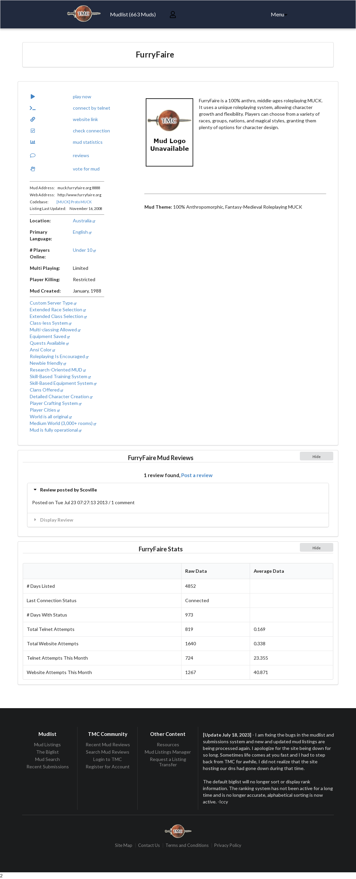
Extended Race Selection (58, 309)
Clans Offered (46, 390)
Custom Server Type (53, 303)
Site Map (123, 845)
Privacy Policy (227, 845)
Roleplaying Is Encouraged (59, 356)
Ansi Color (42, 349)
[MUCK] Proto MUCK (74, 202)
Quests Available (49, 343)
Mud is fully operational (56, 430)
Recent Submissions (47, 766)
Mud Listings (47, 744)
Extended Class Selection (58, 316)
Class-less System (51, 323)
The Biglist (47, 752)
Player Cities (45, 410)
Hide (317, 456)
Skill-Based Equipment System (63, 383)
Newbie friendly (48, 363)
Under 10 (84, 250)
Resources (168, 744)
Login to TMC (107, 759)
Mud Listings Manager (168, 752)
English (82, 232)
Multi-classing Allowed (55, 329)
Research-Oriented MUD (58, 369)
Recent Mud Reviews (108, 744)
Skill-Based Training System (60, 376)
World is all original (51, 416)
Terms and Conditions (187, 845)
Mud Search (47, 759)
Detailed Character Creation (61, 396)
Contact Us (149, 845)
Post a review (197, 475)
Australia (84, 220)
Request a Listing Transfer (168, 761)
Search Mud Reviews (107, 752)
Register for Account (108, 766)
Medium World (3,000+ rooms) (63, 423)
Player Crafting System (56, 403)
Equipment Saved (50, 336)
